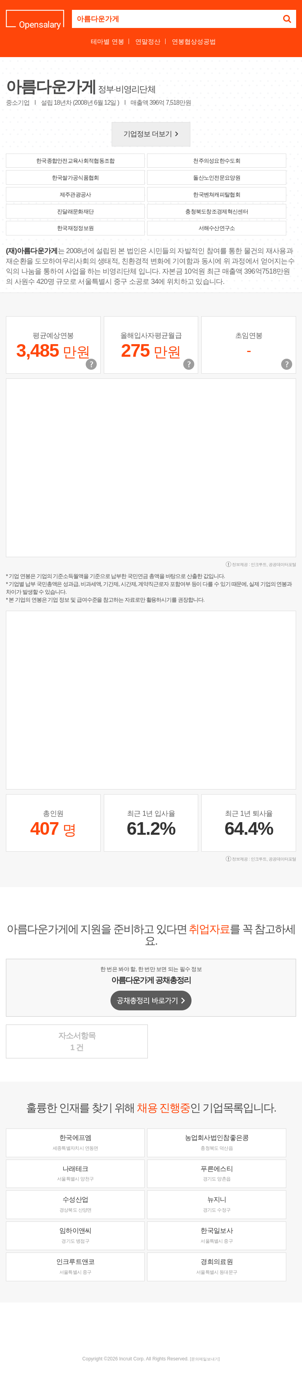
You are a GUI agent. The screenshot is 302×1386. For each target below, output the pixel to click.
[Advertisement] (151, 1328)
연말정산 (147, 41)
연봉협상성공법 (194, 41)
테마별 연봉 (107, 41)
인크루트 (259, 564)
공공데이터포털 (282, 564)
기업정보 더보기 (152, 134)
